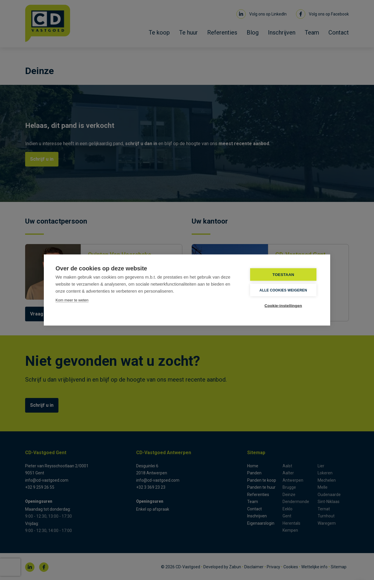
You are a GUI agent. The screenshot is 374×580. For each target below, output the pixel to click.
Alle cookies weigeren (283, 290)
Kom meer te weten (72, 300)
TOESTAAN (283, 274)
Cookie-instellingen (283, 305)
